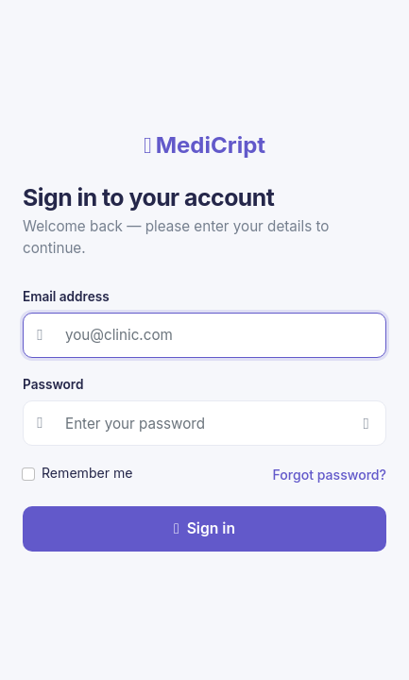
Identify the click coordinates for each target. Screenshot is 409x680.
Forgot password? (329, 475)
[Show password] (365, 423)
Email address (66, 296)
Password (53, 384)
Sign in (204, 528)
